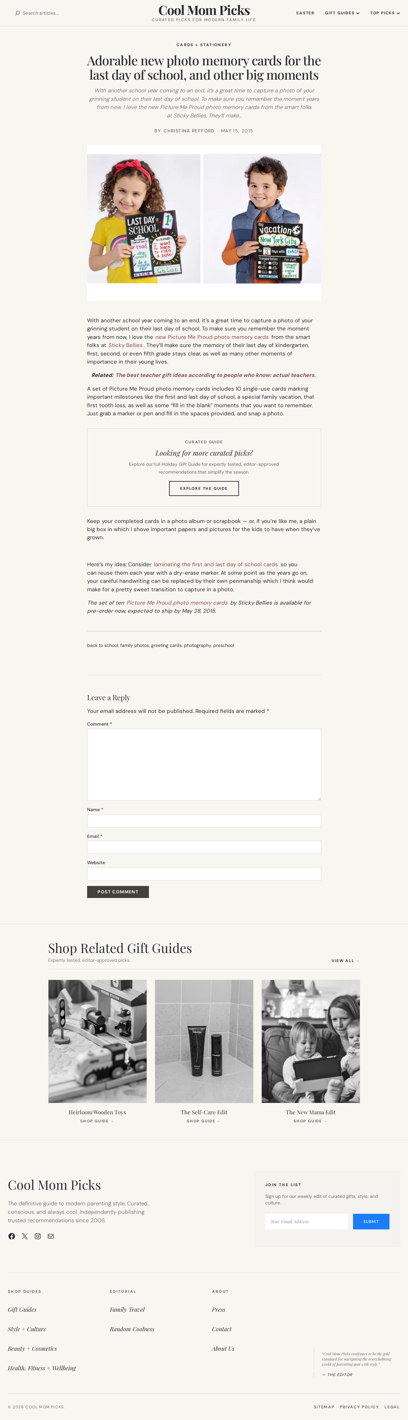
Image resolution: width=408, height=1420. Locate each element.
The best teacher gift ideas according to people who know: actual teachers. (215, 375)
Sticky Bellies (126, 345)
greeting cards (166, 645)
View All (346, 961)
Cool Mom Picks (204, 9)
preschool (223, 645)
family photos (134, 645)
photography (197, 645)
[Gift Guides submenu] (358, 13)
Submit (371, 1221)
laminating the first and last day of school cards (216, 564)
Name (95, 809)
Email (94, 836)
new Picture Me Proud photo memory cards (212, 337)
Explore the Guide (209, 490)
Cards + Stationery (204, 44)
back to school (102, 645)
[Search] (17, 13)
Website (96, 862)
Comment (99, 724)
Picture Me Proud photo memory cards (177, 602)
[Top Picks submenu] (398, 13)
